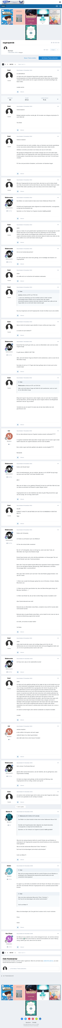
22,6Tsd (9, 211)
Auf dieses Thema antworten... (18, 968)
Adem (9, 866)
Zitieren (22, 91)
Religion (21, 52)
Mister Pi (9, 811)
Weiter (11, 64)
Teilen (46, 49)
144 (9, 825)
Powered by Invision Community (31, 1025)
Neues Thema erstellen (30, 58)
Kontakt (34, 1022)
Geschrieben (24, 70)
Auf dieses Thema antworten (50, 58)
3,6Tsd (9, 879)
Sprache (28, 1022)
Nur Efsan (9, 933)
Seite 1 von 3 (21, 64)
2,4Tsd (9, 947)
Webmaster (9, 197)
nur (9, 431)
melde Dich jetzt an (48, 960)
